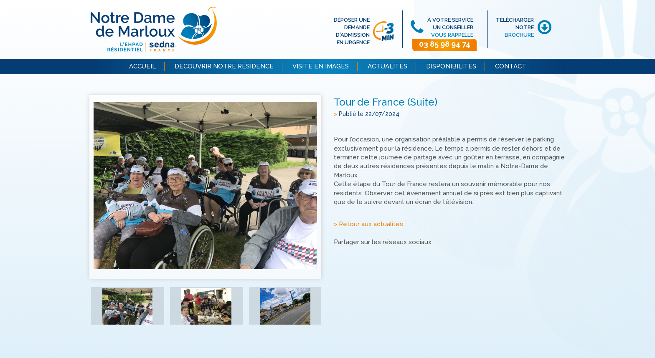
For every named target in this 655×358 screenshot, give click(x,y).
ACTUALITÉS (387, 66)
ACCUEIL (142, 66)
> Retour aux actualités (368, 224)
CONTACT (510, 66)
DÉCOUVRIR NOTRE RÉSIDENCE (224, 66)
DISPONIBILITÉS (451, 66)
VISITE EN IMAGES (320, 66)
